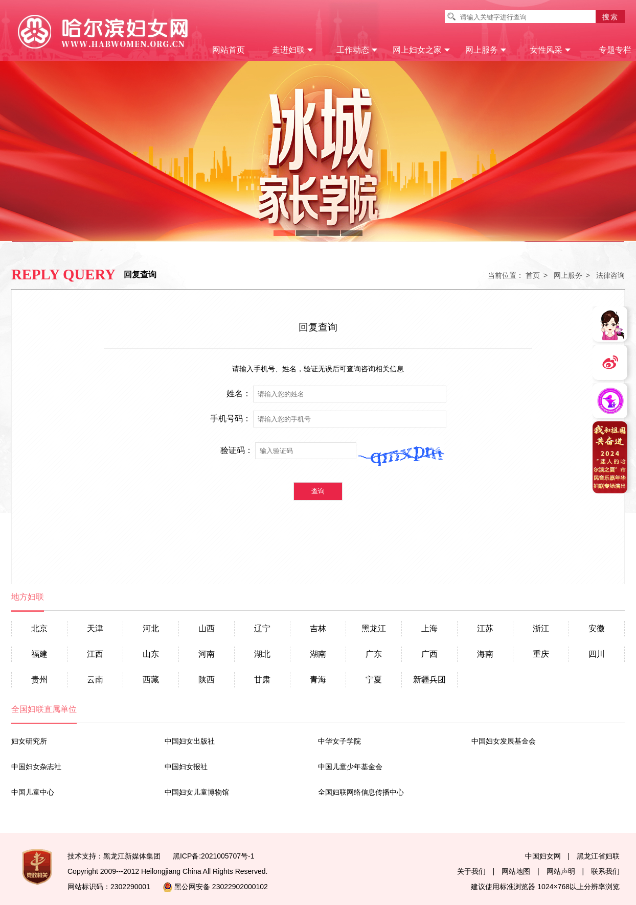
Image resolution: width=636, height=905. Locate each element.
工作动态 (357, 49)
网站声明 (561, 871)
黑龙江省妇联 (598, 856)
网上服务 (486, 49)
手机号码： (230, 419)
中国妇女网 (543, 856)
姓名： (238, 394)
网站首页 (228, 49)
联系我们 (605, 871)
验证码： (236, 450)
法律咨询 (610, 275)
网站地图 (516, 871)
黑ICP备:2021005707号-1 (214, 856)
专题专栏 (615, 49)
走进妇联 (292, 49)
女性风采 (550, 49)
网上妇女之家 (421, 49)
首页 (533, 275)
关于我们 (471, 871)
